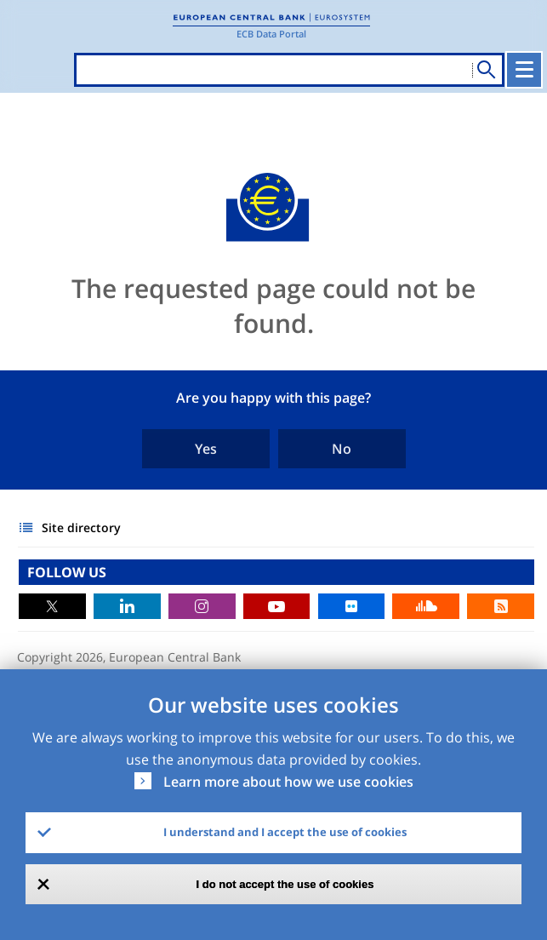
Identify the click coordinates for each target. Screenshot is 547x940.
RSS (500, 606)
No (341, 448)
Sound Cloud (425, 606)
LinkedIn (127, 606)
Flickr (351, 606)
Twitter (52, 606)
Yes (206, 448)
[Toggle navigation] (524, 70)
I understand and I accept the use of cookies (285, 832)
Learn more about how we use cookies (288, 781)
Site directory (81, 527)
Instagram (202, 606)
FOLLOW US (66, 572)
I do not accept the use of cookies (285, 884)
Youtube (277, 606)
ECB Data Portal (271, 33)
